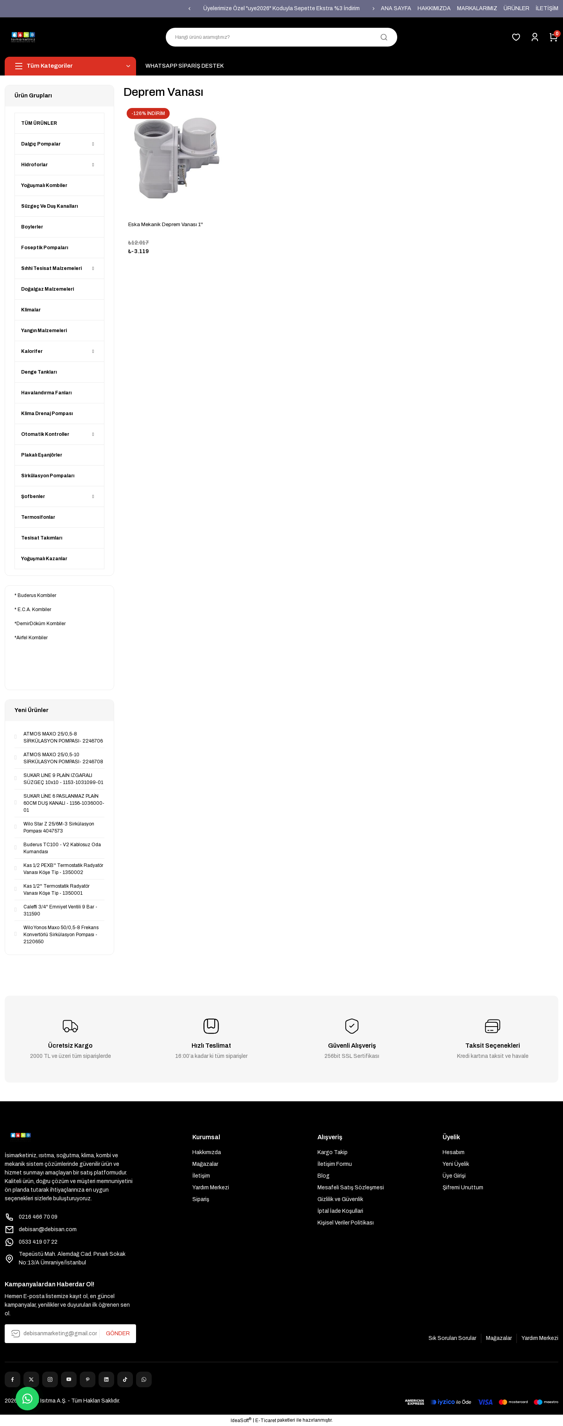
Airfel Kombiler (32, 637)
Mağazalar (205, 1164)
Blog (323, 1176)
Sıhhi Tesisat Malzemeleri (51, 268)
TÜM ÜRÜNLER (39, 123)
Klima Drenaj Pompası (47, 413)
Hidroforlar (34, 164)
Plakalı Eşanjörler (41, 455)
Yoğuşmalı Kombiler (44, 185)
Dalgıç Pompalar (41, 144)
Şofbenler (33, 496)
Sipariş (200, 1199)
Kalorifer (32, 351)
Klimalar (31, 310)
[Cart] (553, 37)
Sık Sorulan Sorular (452, 1338)
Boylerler (32, 227)
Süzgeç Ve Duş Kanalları (49, 206)
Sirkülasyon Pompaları (47, 475)
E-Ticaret (265, 1420)
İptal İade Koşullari (340, 1211)
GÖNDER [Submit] (118, 1333)
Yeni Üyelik (456, 1164)
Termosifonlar (38, 517)
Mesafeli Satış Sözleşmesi (350, 1187)
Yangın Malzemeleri (44, 330)
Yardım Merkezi (210, 1187)
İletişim (201, 1176)
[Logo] (23, 37)
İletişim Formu (334, 1164)
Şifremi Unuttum (463, 1187)
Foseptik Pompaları (44, 247)
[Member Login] (535, 37)
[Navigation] (70, 66)
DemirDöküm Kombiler (41, 623)
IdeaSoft (241, 1420)
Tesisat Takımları (41, 538)
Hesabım (453, 1152)
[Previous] (189, 8)
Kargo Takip (332, 1152)
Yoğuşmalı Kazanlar (44, 558)
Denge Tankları (39, 372)
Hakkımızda (206, 1152)
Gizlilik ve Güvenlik (340, 1199)
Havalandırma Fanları (46, 393)
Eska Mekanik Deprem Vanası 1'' (165, 224)
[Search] (281, 37)
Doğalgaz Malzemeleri (47, 289)
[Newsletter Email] (70, 1333)
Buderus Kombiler (37, 595)
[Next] (374, 8)
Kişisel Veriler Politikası (345, 1223)
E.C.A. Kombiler (34, 609)
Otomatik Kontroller (45, 434)
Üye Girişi (454, 1176)
